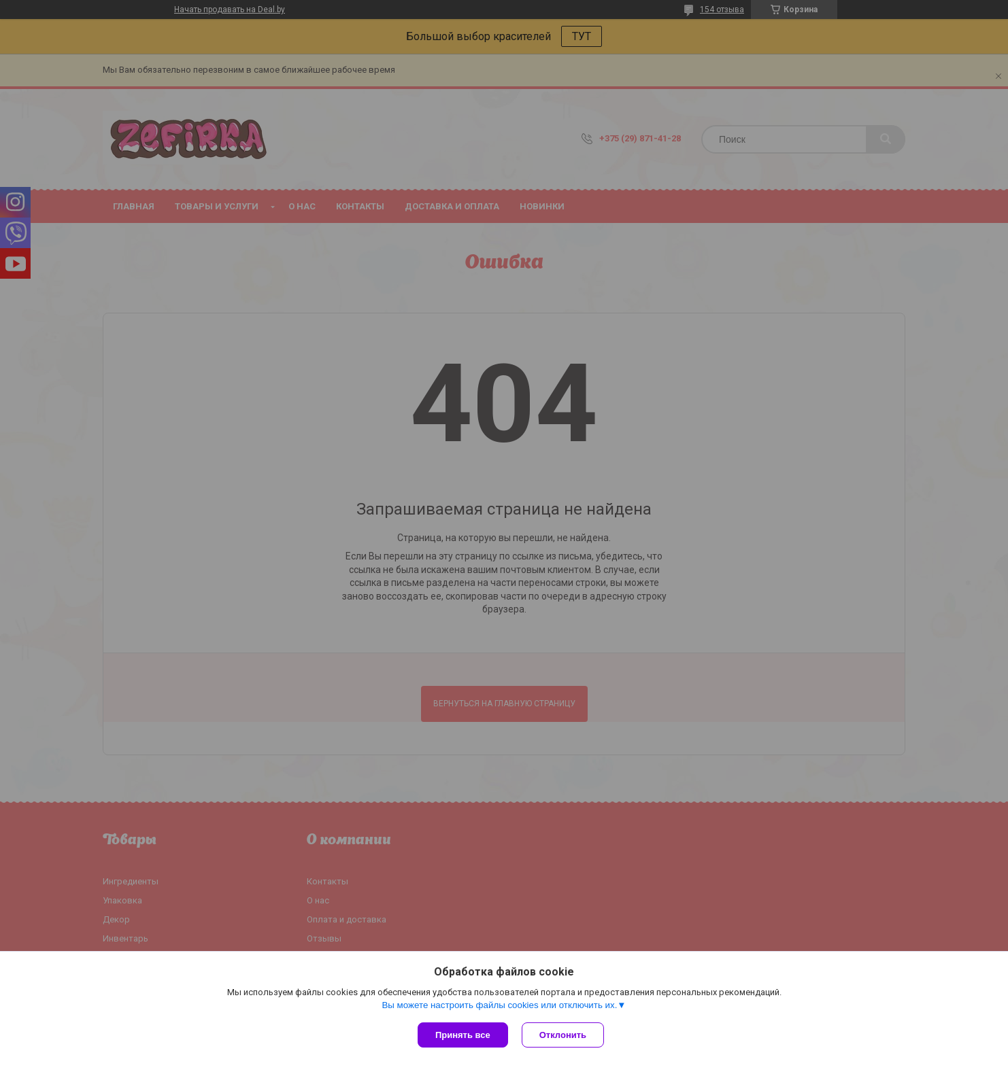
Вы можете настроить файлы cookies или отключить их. (499, 1005)
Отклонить (562, 1035)
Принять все (462, 1035)
